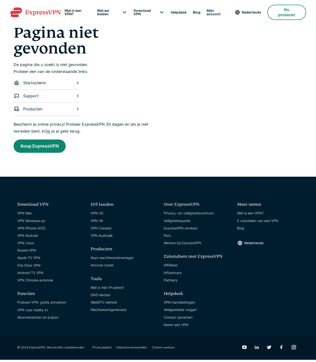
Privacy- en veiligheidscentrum (189, 215)
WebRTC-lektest (104, 304)
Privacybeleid (101, 349)
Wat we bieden (103, 12)
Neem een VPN (176, 327)
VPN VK (97, 223)
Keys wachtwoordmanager (112, 260)
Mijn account (213, 12)
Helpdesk (179, 12)
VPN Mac (24, 215)
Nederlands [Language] (251, 12)
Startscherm (47, 83)
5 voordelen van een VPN (257, 223)
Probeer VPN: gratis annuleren (41, 304)
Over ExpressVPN (181, 206)
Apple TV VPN (28, 260)
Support (47, 96)
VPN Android (27, 238)
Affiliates (171, 267)
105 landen (102, 206)
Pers (167, 238)
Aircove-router (102, 267)
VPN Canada (101, 230)
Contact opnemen (178, 319)
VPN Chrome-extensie (35, 282)
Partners (170, 282)
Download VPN (142, 12)
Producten (47, 109)
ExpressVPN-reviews (180, 230)
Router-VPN (26, 252)
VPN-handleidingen (179, 304)
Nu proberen (286, 12)
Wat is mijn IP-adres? (107, 290)
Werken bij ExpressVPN (182, 245)
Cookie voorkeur (163, 349)
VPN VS (97, 215)
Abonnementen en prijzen (38, 319)
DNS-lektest (100, 297)
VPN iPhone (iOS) (31, 230)
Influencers (172, 275)
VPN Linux (25, 245)
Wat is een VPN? (72, 12)
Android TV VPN (30, 275)
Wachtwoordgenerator (109, 312)
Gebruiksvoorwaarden (131, 349)
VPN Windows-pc (31, 223)
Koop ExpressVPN (44, 147)
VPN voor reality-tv (32, 312)
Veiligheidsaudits (177, 223)
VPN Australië (102, 238)
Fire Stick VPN (28, 267)
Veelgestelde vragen (180, 312)
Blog (196, 12)
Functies (26, 295)
